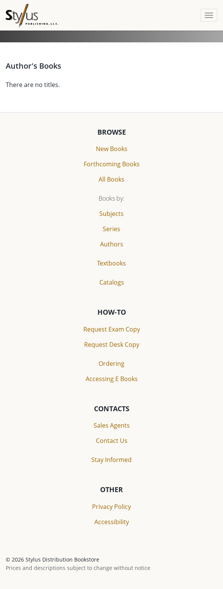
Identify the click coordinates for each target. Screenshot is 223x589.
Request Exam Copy (111, 329)
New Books (111, 149)
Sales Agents (112, 425)
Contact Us (111, 440)
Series (111, 229)
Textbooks (111, 263)
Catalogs (111, 282)
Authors (111, 244)
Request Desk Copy (111, 344)
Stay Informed (111, 459)
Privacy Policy (111, 506)
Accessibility (111, 522)
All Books (111, 179)
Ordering (111, 363)
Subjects (111, 213)
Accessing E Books (112, 379)
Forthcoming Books (112, 164)
